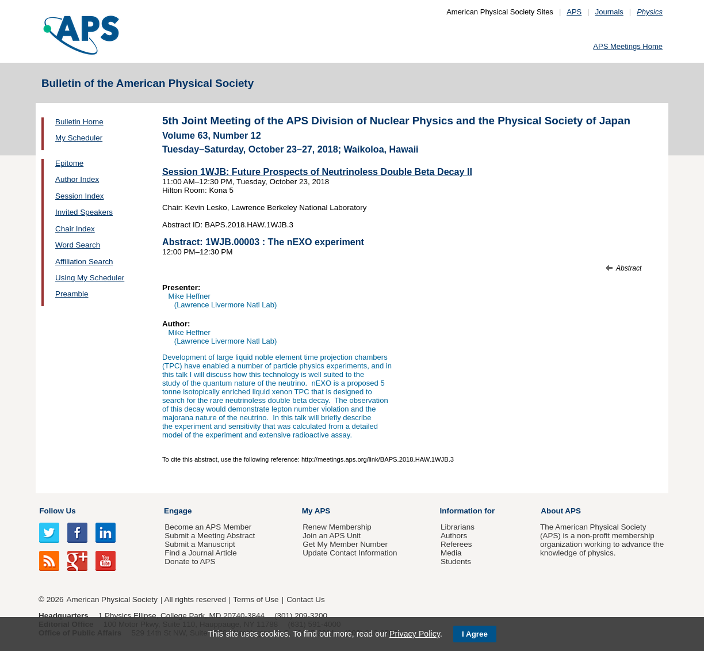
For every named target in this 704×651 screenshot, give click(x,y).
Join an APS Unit (332, 535)
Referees (456, 544)
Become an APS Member (207, 527)
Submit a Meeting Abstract (209, 535)
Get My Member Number (345, 544)
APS (574, 11)
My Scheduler (78, 138)
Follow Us (57, 511)
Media (451, 553)
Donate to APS (189, 561)
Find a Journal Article (200, 553)
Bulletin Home (79, 121)
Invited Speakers (84, 212)
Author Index (77, 179)
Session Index (79, 196)
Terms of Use (255, 599)
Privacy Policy (414, 633)
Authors (454, 535)
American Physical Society (112, 599)
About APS (561, 511)
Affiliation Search (84, 261)
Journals (609, 11)
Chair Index (75, 228)
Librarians (458, 527)
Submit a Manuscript (199, 544)
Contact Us (305, 599)
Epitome (69, 163)
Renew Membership (337, 527)
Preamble (72, 294)
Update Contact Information (350, 553)
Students (456, 561)
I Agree (475, 634)
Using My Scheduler (89, 277)
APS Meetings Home (628, 46)
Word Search (77, 245)
